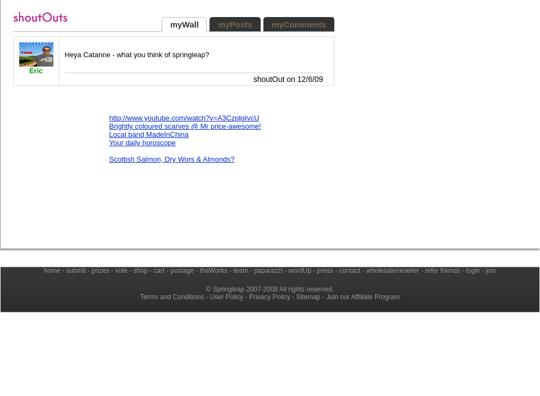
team (241, 270)
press (325, 270)
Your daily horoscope (142, 143)
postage (182, 270)
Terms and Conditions (172, 297)
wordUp (300, 270)
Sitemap (308, 297)
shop (141, 270)
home (52, 270)
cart (158, 270)
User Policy (227, 297)
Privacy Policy (269, 297)
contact (350, 270)
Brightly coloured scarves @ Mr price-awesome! (185, 126)
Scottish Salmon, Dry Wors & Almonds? (172, 159)
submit (76, 270)
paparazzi (268, 270)
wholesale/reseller (392, 270)
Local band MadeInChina (149, 134)
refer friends (442, 270)
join (491, 270)
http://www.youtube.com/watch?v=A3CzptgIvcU (184, 118)
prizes (100, 270)
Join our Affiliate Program (363, 297)
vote (121, 270)
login (473, 270)
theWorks (213, 270)
